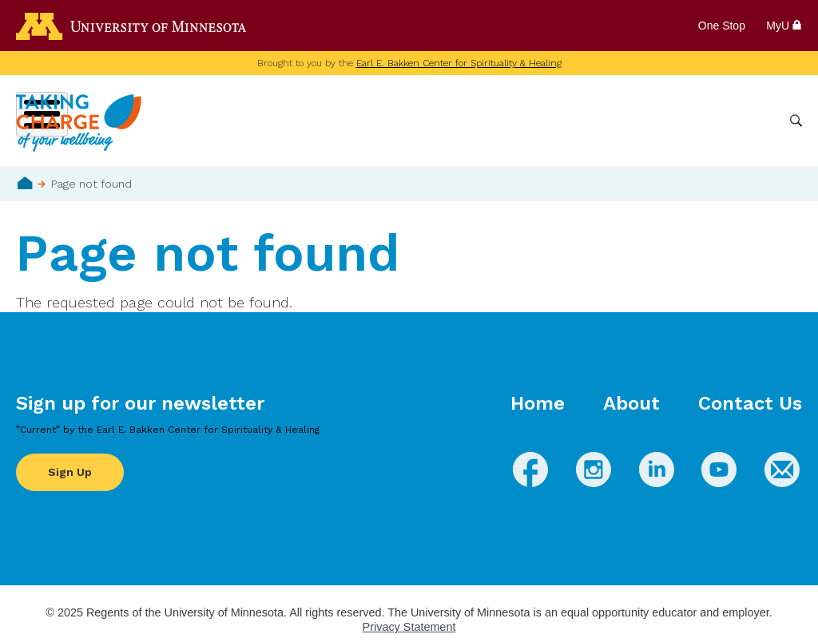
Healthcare (692, 120)
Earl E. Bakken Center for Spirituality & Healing (459, 63)
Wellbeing (379, 120)
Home (25, 182)
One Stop (721, 25)
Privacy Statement (409, 626)
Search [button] (796, 121)
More (756, 120)
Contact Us (750, 403)
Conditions (458, 120)
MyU (784, 25)
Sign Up (70, 472)
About (631, 403)
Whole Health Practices (574, 120)
